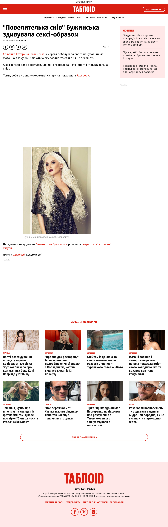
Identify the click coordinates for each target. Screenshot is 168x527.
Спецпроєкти (116, 17)
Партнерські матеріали (95, 502)
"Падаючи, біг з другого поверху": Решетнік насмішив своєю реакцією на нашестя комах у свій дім (141, 40)
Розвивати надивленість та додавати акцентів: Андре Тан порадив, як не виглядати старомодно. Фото (146, 415)
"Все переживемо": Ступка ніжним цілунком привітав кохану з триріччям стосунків (61, 413)
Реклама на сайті (54, 502)
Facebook (83, 75)
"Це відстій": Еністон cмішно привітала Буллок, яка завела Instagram (141, 55)
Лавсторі (90, 17)
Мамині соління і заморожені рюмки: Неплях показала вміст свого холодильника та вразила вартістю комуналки (145, 365)
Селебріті (49, 17)
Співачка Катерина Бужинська (24, 54)
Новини (128, 30)
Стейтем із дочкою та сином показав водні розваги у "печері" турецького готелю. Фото (105, 362)
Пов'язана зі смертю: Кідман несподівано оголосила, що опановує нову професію (140, 69)
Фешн (71, 17)
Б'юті (79, 17)
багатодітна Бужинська (51, 244)
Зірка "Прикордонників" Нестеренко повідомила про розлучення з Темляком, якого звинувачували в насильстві (103, 416)
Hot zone (102, 17)
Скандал (61, 17)
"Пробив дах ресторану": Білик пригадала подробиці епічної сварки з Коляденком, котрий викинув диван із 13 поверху (62, 365)
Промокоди (116, 502)
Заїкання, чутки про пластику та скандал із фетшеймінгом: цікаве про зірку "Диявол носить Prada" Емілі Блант (20, 415)
